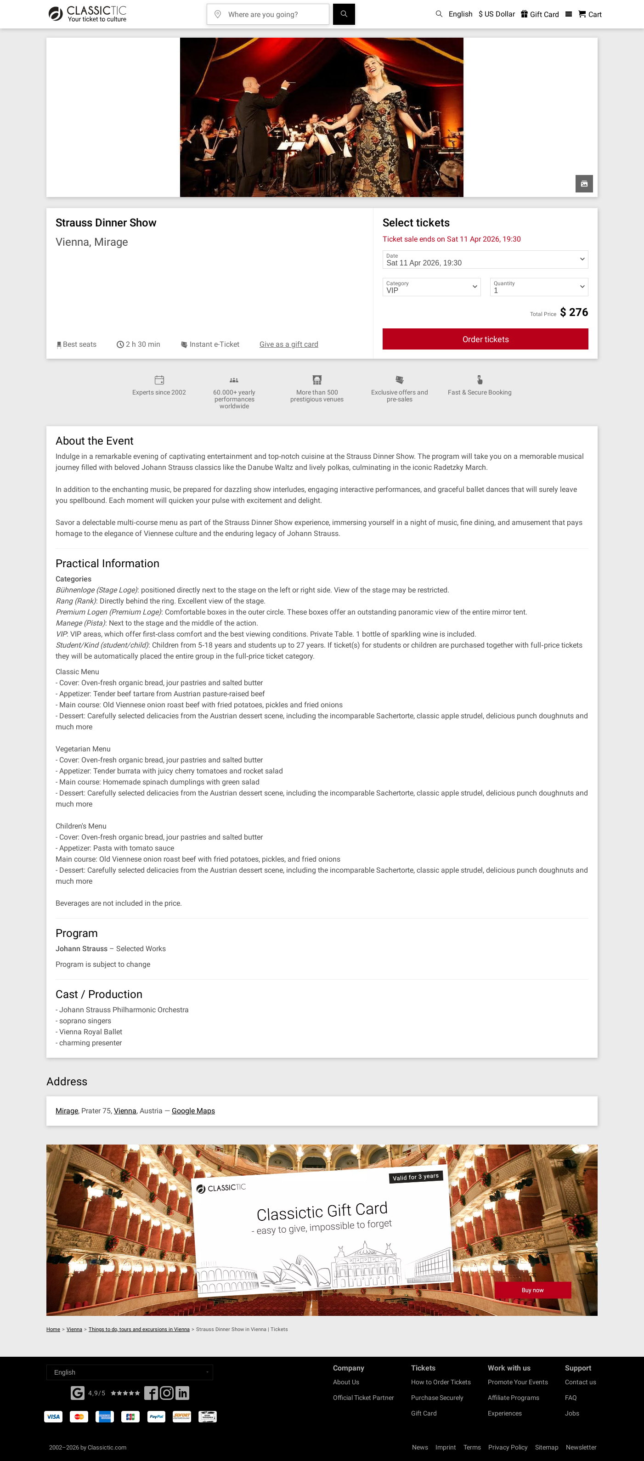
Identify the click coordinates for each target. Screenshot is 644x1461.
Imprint (445, 1447)
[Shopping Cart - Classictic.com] (590, 14)
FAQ (571, 1397)
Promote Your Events (518, 1382)
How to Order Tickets (441, 1382)
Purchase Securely (437, 1397)
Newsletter (581, 1447)
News (420, 1447)
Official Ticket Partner (363, 1397)
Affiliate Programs (513, 1397)
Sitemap (547, 1447)
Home (53, 1329)
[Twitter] (167, 1395)
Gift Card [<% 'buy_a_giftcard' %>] (540, 14)
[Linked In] (182, 1395)
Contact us (580, 1382)
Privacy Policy (508, 1447)
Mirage (67, 1110)
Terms (472, 1447)
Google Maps (193, 1110)
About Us (346, 1382)
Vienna (125, 1110)
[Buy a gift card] (322, 1230)
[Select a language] (129, 1372)
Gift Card (424, 1413)
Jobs (572, 1413)
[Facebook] (78, 1392)
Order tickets (486, 339)
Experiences (505, 1413)
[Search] (344, 14)
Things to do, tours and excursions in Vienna (139, 1329)
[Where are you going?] (274, 11)
